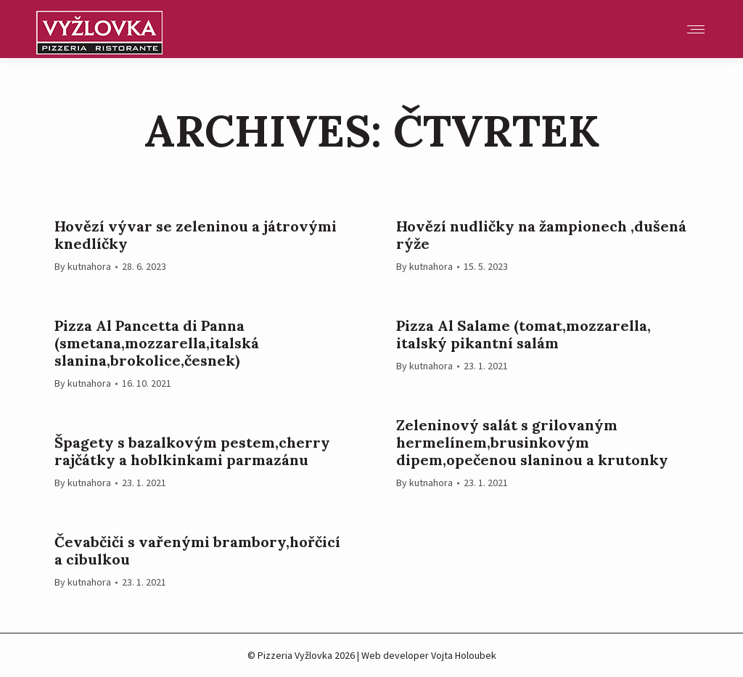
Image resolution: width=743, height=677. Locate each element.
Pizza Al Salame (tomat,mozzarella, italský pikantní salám (523, 334)
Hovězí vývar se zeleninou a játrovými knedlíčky (195, 235)
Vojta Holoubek (463, 655)
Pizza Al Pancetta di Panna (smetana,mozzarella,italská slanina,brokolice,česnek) (156, 343)
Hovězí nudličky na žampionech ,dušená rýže (541, 235)
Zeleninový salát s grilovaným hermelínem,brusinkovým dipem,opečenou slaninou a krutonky (532, 443)
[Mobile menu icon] (696, 29)
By (82, 266)
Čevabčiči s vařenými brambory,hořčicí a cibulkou (197, 550)
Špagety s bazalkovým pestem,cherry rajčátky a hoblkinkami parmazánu (192, 451)
